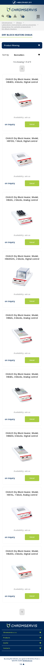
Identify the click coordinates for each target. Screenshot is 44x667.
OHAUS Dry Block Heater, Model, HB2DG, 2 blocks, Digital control (22, 552)
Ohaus (19, 22)
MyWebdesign (27, 661)
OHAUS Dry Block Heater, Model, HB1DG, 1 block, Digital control (22, 139)
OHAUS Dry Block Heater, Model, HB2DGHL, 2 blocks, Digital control (22, 257)
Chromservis (7, 22)
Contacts (22, 648)
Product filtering (22, 45)
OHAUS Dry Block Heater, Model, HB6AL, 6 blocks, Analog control (22, 316)
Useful (22, 643)
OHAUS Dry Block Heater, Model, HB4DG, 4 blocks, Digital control (22, 80)
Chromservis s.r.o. (22, 632)
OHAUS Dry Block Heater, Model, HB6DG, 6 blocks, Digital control (22, 434)
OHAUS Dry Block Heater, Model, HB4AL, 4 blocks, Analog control (22, 375)
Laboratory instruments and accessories (19, 25)
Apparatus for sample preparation (16, 27)
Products (22, 638)
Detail (32, 124)
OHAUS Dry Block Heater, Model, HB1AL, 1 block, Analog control (22, 493)
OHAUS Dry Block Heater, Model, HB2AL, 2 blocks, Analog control (22, 198)
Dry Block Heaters (9, 29)
